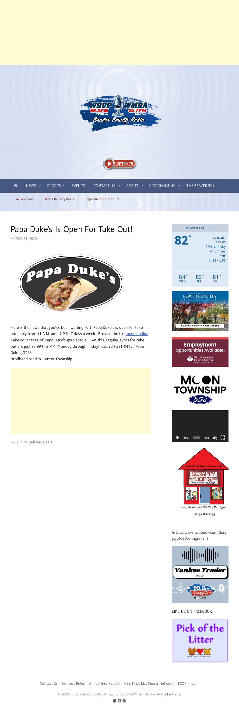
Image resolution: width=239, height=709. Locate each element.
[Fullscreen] (222, 437)
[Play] (178, 437)
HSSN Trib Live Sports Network (148, 683)
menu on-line (137, 333)
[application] (200, 426)
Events (78, 185)
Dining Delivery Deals (34, 442)
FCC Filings (186, 683)
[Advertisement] (119, 32)
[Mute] (215, 437)
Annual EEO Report (104, 683)
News (31, 185)
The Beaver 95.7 (200, 185)
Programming (162, 185)
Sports (54, 185)
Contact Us (105, 185)
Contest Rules (73, 683)
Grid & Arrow (171, 694)
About (132, 185)
